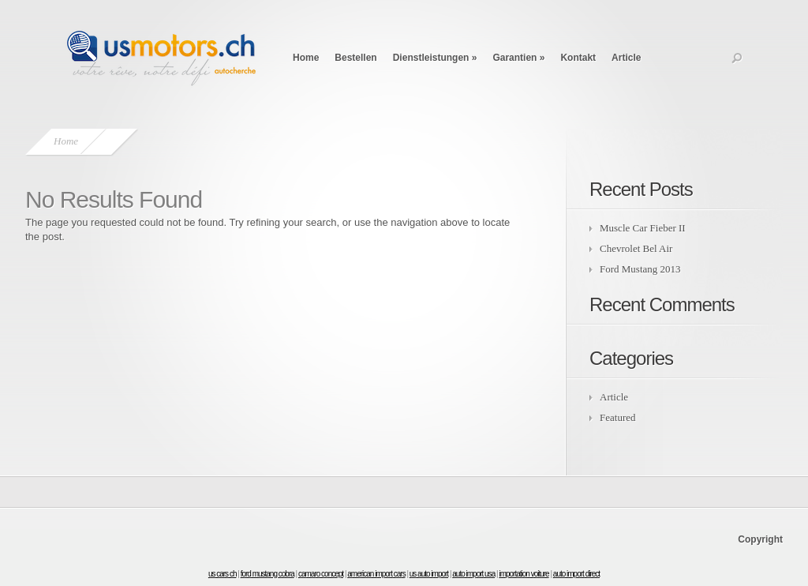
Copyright (760, 539)
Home (306, 57)
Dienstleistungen (435, 57)
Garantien (518, 57)
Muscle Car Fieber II (643, 228)
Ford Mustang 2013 (640, 269)
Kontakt (578, 57)
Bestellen (355, 57)
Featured (617, 417)
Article (626, 57)
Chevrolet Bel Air (636, 248)
